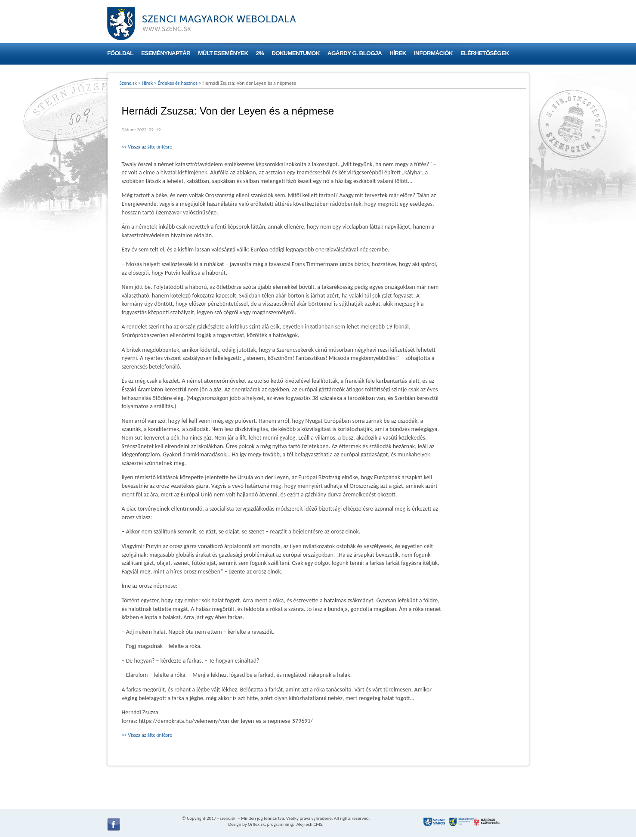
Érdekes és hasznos (178, 83)
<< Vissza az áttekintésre (147, 147)
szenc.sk (227, 818)
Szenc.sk (128, 83)
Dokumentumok (296, 53)
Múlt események (223, 53)
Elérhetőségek (484, 53)
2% (260, 53)
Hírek (397, 53)
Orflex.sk (256, 824)
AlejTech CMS (308, 824)
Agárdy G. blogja (354, 53)
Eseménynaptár (165, 53)
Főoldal (120, 53)
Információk (433, 53)
